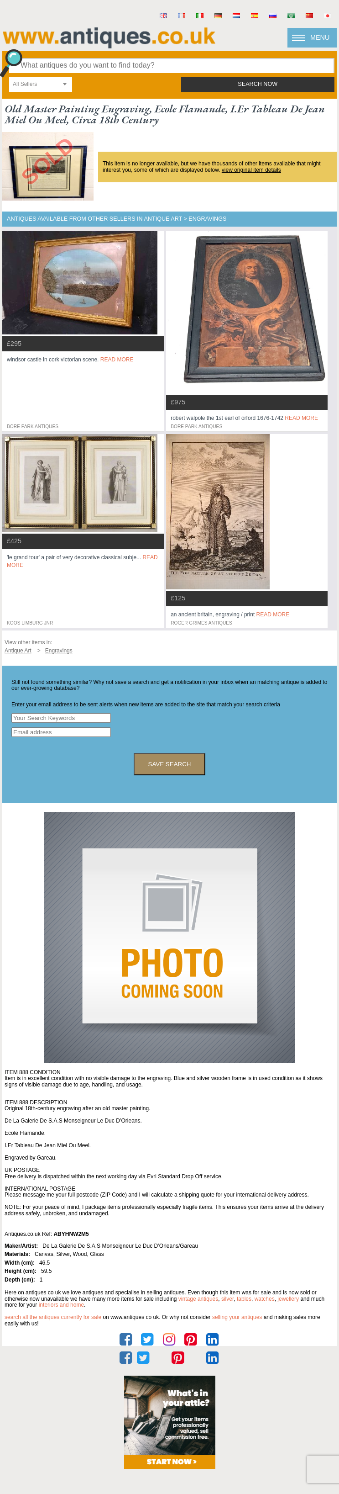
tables (244, 1299)
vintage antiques (198, 1299)
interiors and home (61, 1305)
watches (265, 1299)
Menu (319, 37)
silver (227, 1299)
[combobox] (40, 84)
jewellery (288, 1299)
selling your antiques (237, 1317)
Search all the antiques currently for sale (53, 1317)
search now (257, 84)
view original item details (251, 170)
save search (169, 764)
